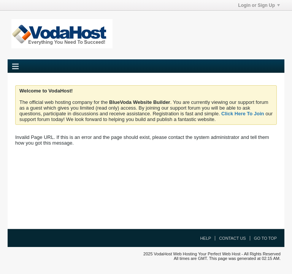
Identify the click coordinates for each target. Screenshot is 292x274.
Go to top (265, 238)
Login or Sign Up (259, 5)
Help (205, 238)
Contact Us (232, 238)
